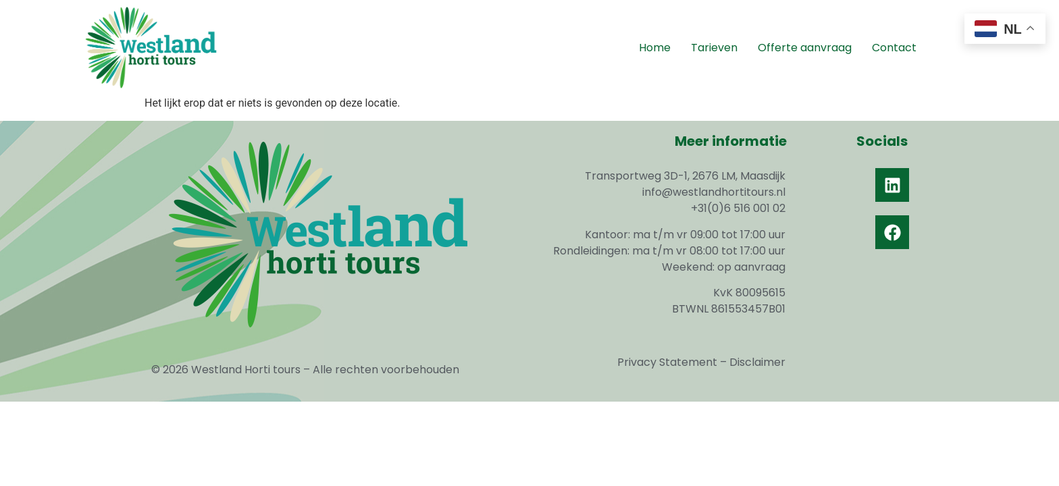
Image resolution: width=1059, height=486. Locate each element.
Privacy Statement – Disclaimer (701, 362)
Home (655, 47)
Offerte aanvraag (805, 47)
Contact (894, 47)
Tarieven (714, 47)
